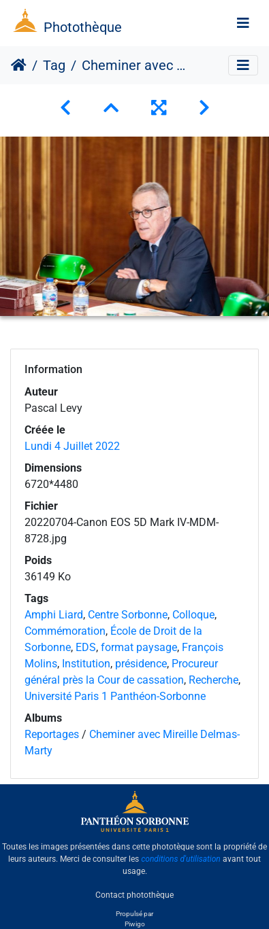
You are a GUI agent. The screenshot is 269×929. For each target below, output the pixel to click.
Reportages (52, 734)
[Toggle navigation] (243, 23)
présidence (141, 663)
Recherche (213, 679)
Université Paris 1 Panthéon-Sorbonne (115, 696)
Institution (86, 663)
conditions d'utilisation (181, 859)
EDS (86, 647)
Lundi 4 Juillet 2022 (72, 446)
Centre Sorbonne (128, 614)
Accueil (19, 65)
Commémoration (65, 631)
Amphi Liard (54, 614)
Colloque (193, 614)
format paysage (139, 647)
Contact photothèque (134, 894)
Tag (54, 65)
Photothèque (83, 27)
